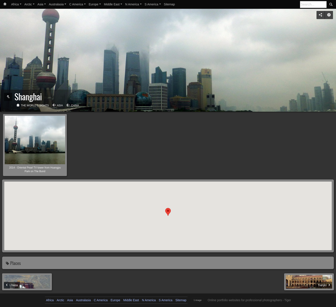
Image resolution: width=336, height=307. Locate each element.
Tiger (287, 300)
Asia (40, 4)
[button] (168, 212)
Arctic (28, 4)
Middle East (112, 4)
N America (132, 4)
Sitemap (169, 4)
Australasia (56, 4)
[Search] (313, 4)
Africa (15, 4)
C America (76, 4)
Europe (93, 4)
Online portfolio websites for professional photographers (245, 300)
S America (151, 4)
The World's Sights (35, 105)
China (75, 105)
